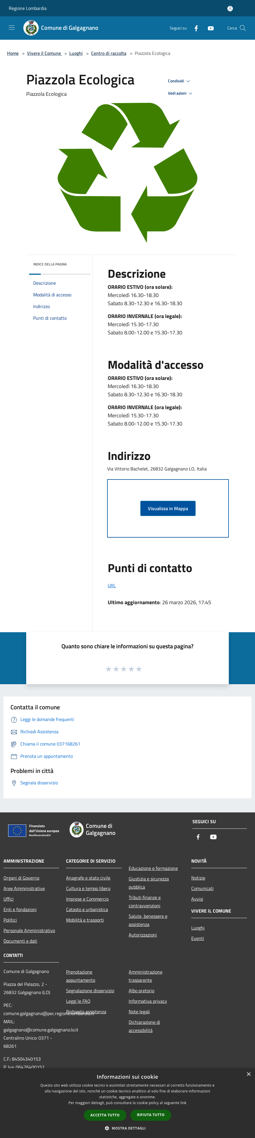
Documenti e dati (20, 940)
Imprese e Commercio (87, 898)
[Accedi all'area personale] (230, 9)
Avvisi (197, 898)
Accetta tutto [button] (105, 1115)
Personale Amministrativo (29, 930)
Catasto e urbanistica (87, 909)
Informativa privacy (148, 1001)
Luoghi (76, 53)
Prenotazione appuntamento (80, 976)
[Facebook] (194, 28)
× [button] (248, 1074)
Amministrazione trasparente (145, 976)
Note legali (139, 1011)
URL (112, 585)
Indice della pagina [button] (50, 264)
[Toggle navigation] (11, 27)
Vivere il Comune (44, 53)
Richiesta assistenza (86, 1011)
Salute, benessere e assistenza (148, 920)
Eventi (197, 938)
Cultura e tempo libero (88, 888)
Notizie (198, 877)
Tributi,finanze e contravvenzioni (145, 901)
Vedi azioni (181, 93)
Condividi (180, 81)
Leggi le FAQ (78, 1001)
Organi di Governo (21, 877)
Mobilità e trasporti (85, 919)
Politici (10, 919)
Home (13, 53)
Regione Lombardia (28, 8)
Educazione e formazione (153, 868)
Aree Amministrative (24, 888)
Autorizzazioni (143, 934)
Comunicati (202, 888)
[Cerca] (242, 28)
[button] (127, 1128)
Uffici (8, 898)
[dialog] (127, 1103)
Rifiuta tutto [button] (151, 1114)
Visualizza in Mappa (168, 508)
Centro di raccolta (108, 53)
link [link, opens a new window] (183, 1102)
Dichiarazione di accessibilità (144, 1026)
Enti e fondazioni (20, 909)
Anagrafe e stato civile (88, 877)
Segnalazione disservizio (90, 990)
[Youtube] (208, 28)
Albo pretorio (141, 990)
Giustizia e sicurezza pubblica (149, 882)
